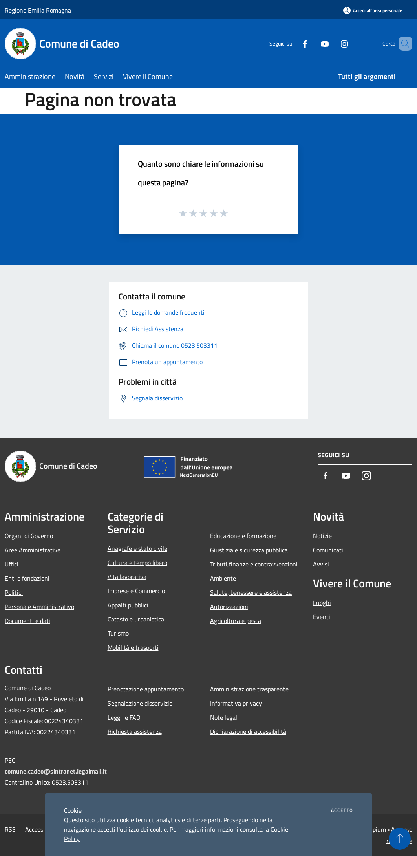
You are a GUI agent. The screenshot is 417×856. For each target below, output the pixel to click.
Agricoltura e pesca (235, 620)
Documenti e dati (27, 620)
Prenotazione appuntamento (146, 689)
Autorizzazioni (229, 606)
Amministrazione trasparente (249, 689)
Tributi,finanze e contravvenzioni (254, 564)
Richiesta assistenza (135, 731)
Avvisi (321, 564)
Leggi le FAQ (124, 717)
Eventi (321, 616)
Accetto (342, 810)
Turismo (118, 633)
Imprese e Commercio (136, 591)
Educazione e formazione (243, 536)
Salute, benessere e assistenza (251, 592)
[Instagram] (333, 43)
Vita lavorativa (127, 576)
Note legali (224, 717)
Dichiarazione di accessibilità (248, 731)
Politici (14, 592)
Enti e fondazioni (27, 578)
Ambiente (223, 578)
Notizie (322, 536)
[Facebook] (294, 43)
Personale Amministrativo (39, 606)
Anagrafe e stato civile (137, 548)
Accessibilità (41, 829)
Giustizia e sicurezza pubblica (249, 550)
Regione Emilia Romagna (38, 10)
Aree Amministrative (32, 550)
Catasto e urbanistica (136, 619)
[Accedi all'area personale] (372, 10)
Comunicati (328, 550)
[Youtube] (313, 43)
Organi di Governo (29, 536)
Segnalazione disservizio (140, 703)
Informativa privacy (236, 703)
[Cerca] (402, 43)
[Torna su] (400, 839)
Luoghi (322, 602)
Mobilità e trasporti (133, 647)
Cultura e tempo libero (137, 562)
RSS (10, 829)
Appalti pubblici (128, 605)
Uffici (11, 564)
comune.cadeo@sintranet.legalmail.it (56, 771)
